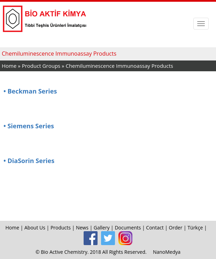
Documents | (130, 227)
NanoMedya (166, 252)
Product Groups (42, 65)
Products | (63, 227)
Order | (178, 227)
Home (9, 65)
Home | (14, 227)
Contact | (157, 227)
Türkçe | (197, 227)
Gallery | (104, 227)
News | (85, 227)
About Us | (37, 227)
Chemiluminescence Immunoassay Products (119, 65)
